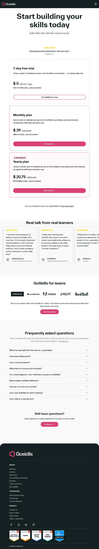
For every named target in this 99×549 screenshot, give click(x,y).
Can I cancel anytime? (48, 362)
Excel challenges (15, 501)
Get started (49, 144)
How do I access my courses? (48, 387)
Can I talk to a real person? (48, 399)
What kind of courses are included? (48, 368)
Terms (11, 484)
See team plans (49, 312)
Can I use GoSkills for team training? (48, 393)
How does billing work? (48, 356)
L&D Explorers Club (16, 495)
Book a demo (14, 513)
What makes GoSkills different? (48, 380)
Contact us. (64, 341)
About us (12, 469)
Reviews (12, 481)
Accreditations (14, 478)
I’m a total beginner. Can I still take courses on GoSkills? (48, 374)
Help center (13, 516)
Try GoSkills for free (49, 97)
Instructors (13, 475)
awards (24, 478)
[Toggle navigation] (95, 4)
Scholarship (13, 498)
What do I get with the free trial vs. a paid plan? (48, 350)
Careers (12, 472)
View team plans (67, 206)
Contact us (49, 424)
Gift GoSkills (13, 487)
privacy (19, 484)
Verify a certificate (16, 519)
